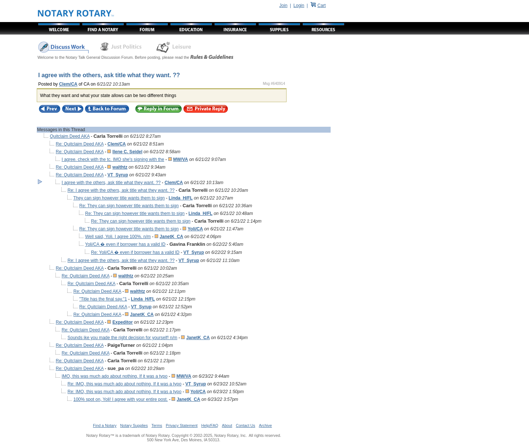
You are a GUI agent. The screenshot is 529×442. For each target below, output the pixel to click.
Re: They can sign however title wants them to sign (129, 205)
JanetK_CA (171, 236)
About (227, 425)
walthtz (119, 167)
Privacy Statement (181, 425)
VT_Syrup (117, 174)
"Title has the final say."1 (103, 299)
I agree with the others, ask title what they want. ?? (111, 182)
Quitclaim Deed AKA (70, 136)
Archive (265, 425)
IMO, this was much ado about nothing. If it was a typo (115, 376)
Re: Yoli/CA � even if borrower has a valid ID (135, 252)
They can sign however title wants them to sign (119, 198)
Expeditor (122, 322)
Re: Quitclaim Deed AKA (80, 144)
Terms (156, 425)
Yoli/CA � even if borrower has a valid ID (125, 244)
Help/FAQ (209, 425)
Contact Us (245, 425)
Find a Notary (104, 425)
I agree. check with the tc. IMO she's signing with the (113, 159)
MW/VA (180, 159)
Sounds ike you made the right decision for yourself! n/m (122, 337)
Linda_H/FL (180, 198)
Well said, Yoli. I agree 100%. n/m (118, 236)
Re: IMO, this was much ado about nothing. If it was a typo (124, 384)
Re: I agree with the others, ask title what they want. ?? (121, 190)
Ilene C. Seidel (127, 151)
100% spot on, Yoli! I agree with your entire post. (120, 399)
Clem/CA (68, 84)
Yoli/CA (195, 228)
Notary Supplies (134, 425)
